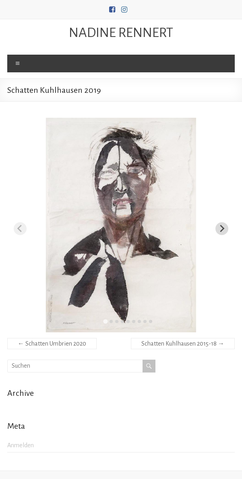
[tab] (105, 321)
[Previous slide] (20, 228)
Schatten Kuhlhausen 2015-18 (182, 343)
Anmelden (20, 445)
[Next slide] (221, 228)
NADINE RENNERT (121, 32)
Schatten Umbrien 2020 (52, 343)
